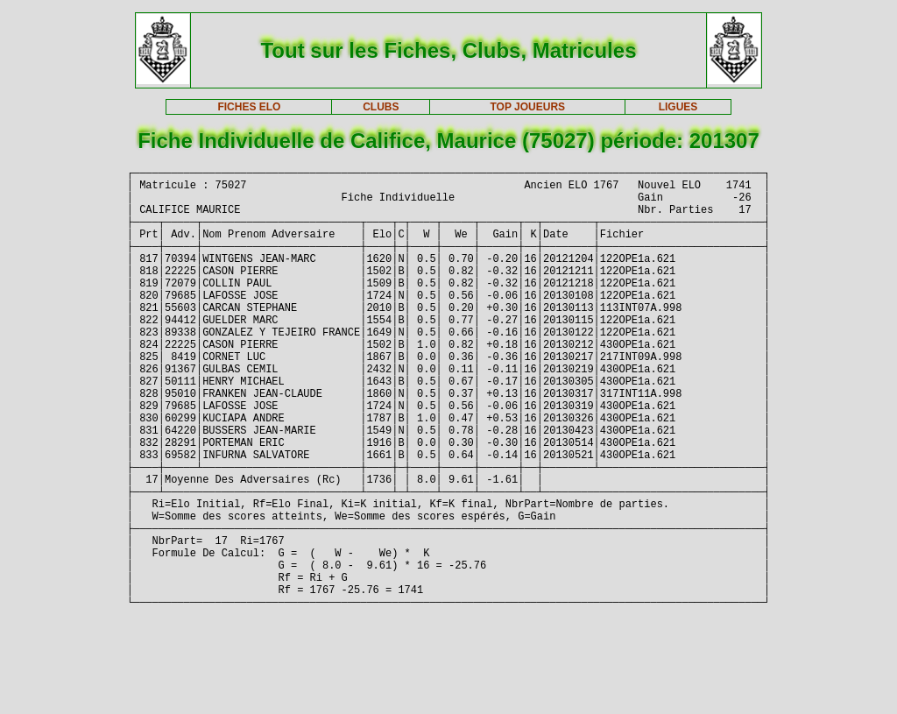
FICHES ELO (248, 107)
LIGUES (678, 107)
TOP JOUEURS (528, 107)
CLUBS (381, 107)
